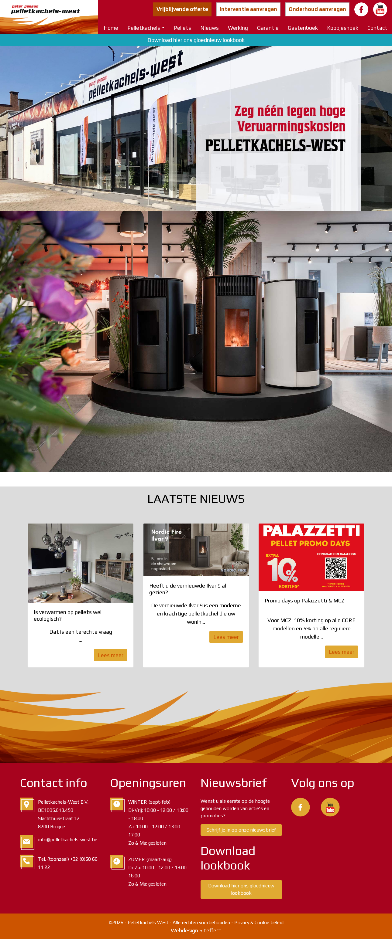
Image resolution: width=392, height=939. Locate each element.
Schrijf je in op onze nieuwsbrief (241, 830)
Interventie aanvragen (248, 9)
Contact (377, 28)
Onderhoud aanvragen (317, 9)
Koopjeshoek (342, 28)
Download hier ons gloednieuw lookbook (196, 40)
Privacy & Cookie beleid (259, 922)
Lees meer (110, 655)
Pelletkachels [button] (143, 28)
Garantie (268, 28)
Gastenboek (303, 28)
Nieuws (209, 28)
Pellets (182, 28)
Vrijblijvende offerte (182, 9)
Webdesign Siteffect (196, 930)
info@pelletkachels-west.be (67, 839)
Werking (238, 28)
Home (111, 28)
